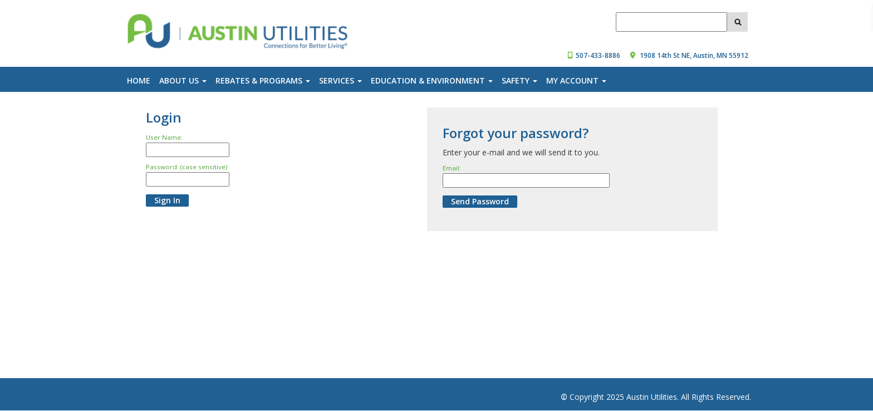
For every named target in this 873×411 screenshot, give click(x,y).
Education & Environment (432, 80)
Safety (519, 80)
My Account (576, 80)
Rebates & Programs (262, 80)
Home (138, 80)
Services (340, 80)
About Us (183, 80)
